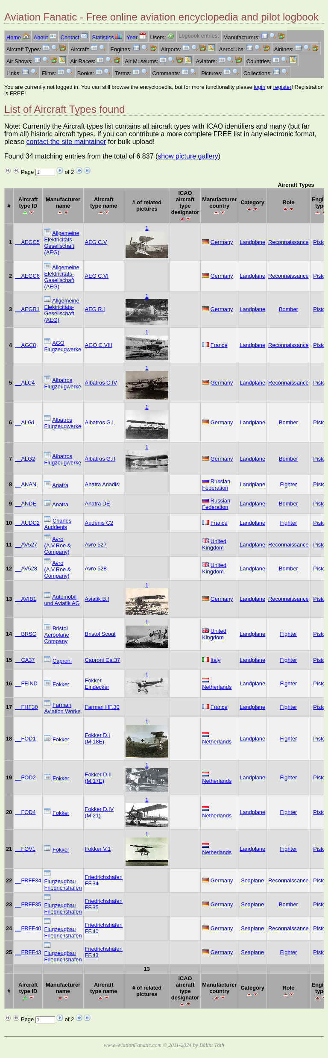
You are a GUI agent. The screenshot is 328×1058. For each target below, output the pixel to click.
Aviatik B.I (97, 599)
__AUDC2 (27, 523)
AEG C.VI (96, 276)
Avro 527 (96, 544)
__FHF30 (26, 707)
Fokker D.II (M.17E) (98, 777)
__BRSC (25, 634)
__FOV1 (25, 849)
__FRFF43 (28, 952)
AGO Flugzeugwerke (62, 346)
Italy (215, 660)
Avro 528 (96, 568)
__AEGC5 (27, 242)
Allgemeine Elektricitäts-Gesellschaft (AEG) (61, 243)
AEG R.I (95, 309)
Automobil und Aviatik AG (61, 600)
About (45, 37)
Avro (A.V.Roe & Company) (57, 545)
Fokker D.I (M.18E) (97, 738)
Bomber (288, 309)
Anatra (60, 485)
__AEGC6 (27, 276)
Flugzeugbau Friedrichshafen (63, 884)
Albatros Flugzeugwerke (62, 383)
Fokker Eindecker (97, 683)
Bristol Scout (100, 634)
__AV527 (26, 544)
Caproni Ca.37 (102, 660)
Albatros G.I (99, 422)
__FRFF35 (28, 904)
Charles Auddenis (57, 523)
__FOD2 (25, 777)
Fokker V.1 (98, 849)
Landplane (252, 242)
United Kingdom (214, 544)
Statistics (107, 37)
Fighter (288, 484)
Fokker (61, 684)
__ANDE (25, 503)
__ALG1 (25, 422)
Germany (222, 242)
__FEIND (26, 683)
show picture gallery (188, 156)
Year (136, 37)
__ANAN (25, 484)
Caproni (62, 661)
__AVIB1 (25, 599)
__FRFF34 (28, 880)
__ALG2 (25, 459)
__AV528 (26, 568)
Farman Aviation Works (62, 708)
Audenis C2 (99, 523)
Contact (74, 37)
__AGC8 (25, 345)
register (282, 87)
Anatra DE (97, 503)
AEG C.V (96, 242)
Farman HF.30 (102, 707)
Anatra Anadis (102, 484)
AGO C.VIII (98, 345)
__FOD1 (25, 738)
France (219, 345)
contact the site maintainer (66, 141)
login (259, 87)
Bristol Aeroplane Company (56, 634)
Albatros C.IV (101, 382)
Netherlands (216, 687)
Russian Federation (216, 484)
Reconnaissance (288, 242)
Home (17, 37)
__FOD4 (25, 812)
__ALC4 (25, 382)
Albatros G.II (100, 459)
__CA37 (25, 660)
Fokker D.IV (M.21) (99, 812)
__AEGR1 (27, 309)
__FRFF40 (28, 928)
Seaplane (252, 880)
